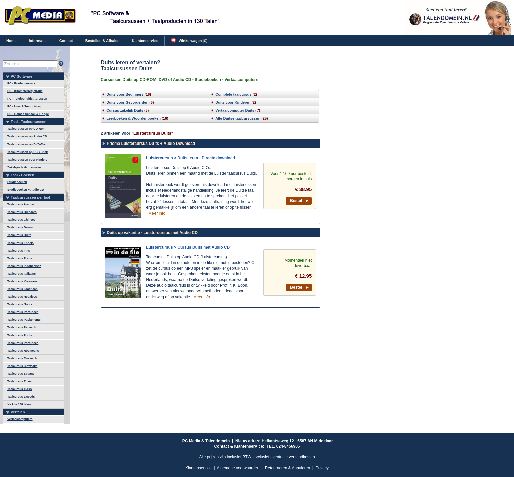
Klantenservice (145, 41)
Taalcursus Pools (19, 335)
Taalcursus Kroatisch (22, 289)
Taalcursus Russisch (22, 358)
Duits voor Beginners (124, 94)
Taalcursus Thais (19, 381)
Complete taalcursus (233, 94)
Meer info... (158, 213)
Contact (66, 41)
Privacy (322, 468)
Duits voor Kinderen (232, 102)
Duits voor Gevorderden (127, 102)
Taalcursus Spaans (20, 373)
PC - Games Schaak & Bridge (28, 114)
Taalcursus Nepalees (22, 296)
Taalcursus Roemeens (23, 350)
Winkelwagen (189, 40)
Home (11, 41)
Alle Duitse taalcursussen (237, 118)
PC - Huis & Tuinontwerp (24, 106)
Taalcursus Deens (20, 227)
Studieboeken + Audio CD (25, 189)
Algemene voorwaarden (238, 468)
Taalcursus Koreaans (22, 281)
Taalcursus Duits (19, 235)
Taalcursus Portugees (22, 312)
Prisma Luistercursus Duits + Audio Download (151, 143)
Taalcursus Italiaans (21, 273)
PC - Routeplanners (21, 83)
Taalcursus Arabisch (22, 204)
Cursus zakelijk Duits (124, 110)
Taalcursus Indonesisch (24, 266)
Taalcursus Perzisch (21, 327)
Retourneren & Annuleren (287, 468)
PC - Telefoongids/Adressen (27, 98)
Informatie (38, 41)
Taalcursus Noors (19, 304)
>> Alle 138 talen (19, 404)
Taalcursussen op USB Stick (27, 152)
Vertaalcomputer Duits (234, 110)
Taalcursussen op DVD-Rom (27, 144)
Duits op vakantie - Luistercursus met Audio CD (152, 232)
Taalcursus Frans (19, 258)
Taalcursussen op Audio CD (27, 136)
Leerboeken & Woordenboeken (133, 118)
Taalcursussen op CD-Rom (26, 128)
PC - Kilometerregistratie (25, 91)
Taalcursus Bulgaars (22, 212)
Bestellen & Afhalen (102, 41)
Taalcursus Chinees (21, 219)
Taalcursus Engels (20, 243)
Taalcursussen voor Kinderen (28, 159)
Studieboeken (17, 182)
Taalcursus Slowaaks (22, 366)
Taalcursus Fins (18, 250)
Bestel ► (299, 200)
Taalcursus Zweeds (21, 396)
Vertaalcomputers (20, 419)
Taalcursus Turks (19, 389)
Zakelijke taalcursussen (24, 167)
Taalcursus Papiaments (24, 319)
